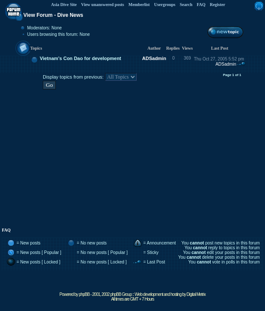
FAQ (201, 4)
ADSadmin (154, 58)
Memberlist (139, 4)
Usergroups (164, 4)
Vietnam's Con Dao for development (80, 58)
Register (217, 4)
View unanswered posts (102, 4)
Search (186, 4)
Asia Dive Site (64, 4)
